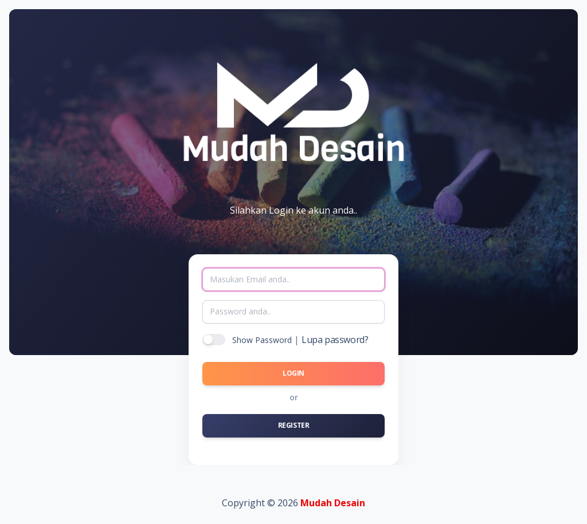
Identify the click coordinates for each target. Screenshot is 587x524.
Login (293, 373)
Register (294, 425)
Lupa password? (335, 339)
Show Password (262, 339)
